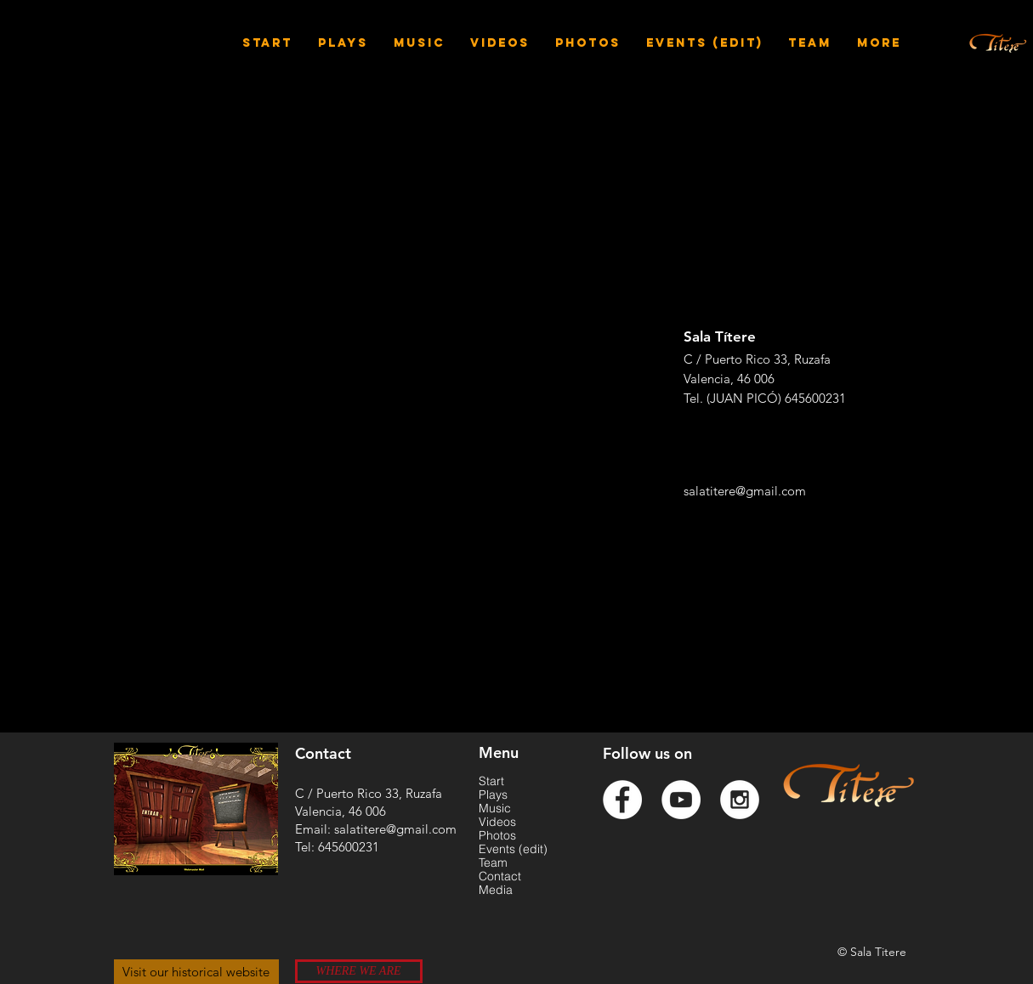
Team (493, 862)
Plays (493, 794)
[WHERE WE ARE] (359, 971)
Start (491, 781)
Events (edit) (513, 849)
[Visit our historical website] (196, 971)
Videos (497, 821)
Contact (500, 876)
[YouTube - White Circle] (681, 799)
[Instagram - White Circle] (739, 799)
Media (496, 889)
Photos (497, 835)
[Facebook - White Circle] (622, 799)
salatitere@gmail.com (745, 491)
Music (495, 808)
